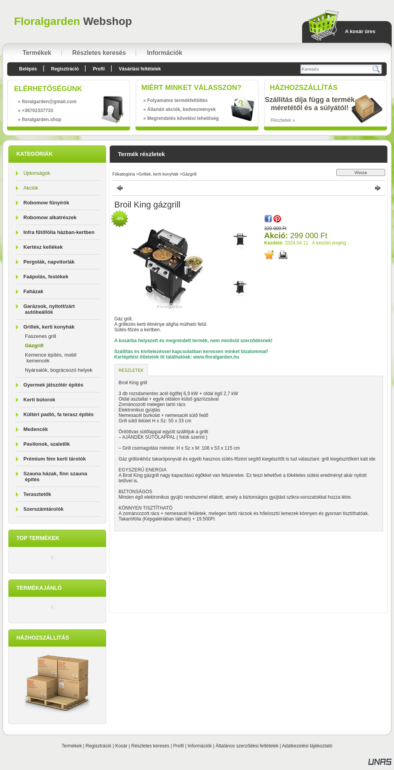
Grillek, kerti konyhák (158, 174)
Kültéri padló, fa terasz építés (58, 414)
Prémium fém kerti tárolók (54, 459)
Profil (178, 746)
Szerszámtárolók (43, 509)
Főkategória (124, 174)
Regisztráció (98, 746)
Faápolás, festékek (46, 277)
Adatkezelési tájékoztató (307, 746)
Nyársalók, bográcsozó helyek (58, 370)
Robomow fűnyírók (46, 203)
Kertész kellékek (43, 247)
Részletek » (283, 120)
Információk (200, 746)
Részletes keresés (150, 746)
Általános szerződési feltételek (247, 746)
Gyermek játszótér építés (53, 385)
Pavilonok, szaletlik (46, 444)
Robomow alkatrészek (50, 217)
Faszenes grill (40, 336)
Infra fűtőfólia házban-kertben (59, 232)
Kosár (121, 746)
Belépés (28, 69)
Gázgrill (34, 345)
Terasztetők (37, 494)
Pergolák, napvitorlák (49, 262)
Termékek (72, 746)
